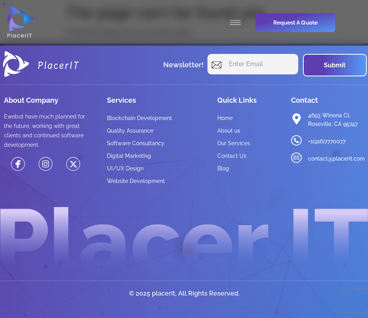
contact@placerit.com (336, 158)
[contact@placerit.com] (296, 157)
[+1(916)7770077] (296, 140)
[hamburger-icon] (235, 22)
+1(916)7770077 (327, 141)
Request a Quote (295, 22)
